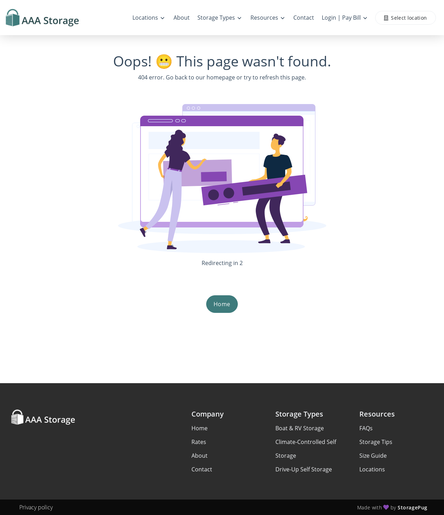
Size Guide (373, 455)
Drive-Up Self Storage (303, 469)
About (199, 455)
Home (222, 304)
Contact (201, 469)
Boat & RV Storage (299, 428)
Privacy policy (36, 507)
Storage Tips (375, 442)
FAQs (366, 428)
